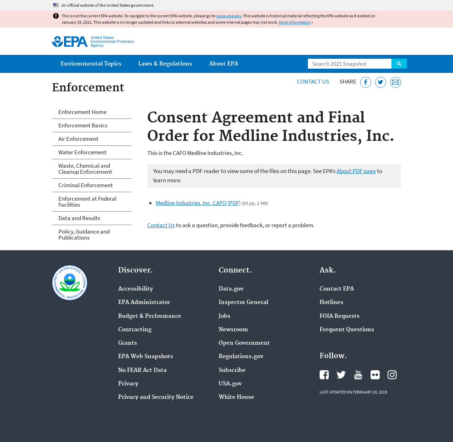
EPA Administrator (144, 302)
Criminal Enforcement (85, 185)
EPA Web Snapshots (145, 357)
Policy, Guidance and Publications (84, 234)
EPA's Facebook (324, 374)
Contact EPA (337, 289)
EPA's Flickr (375, 374)
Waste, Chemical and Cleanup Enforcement (85, 169)
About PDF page (356, 171)
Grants (127, 343)
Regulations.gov (241, 357)
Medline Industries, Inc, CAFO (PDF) (198, 203)
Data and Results (79, 218)
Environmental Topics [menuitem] (91, 64)
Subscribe (232, 370)
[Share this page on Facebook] (365, 82)
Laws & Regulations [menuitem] (165, 64)
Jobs (224, 316)
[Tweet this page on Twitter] (380, 82)
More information (295, 22)
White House (236, 397)
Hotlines (331, 302)
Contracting (134, 330)
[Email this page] (395, 82)
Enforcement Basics (83, 125)
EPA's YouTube (358, 374)
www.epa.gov (228, 15)
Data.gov (231, 289)
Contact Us (313, 81)
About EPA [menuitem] (223, 64)
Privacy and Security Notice (156, 397)
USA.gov (230, 384)
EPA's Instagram (392, 374)
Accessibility (135, 289)
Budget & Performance (149, 316)
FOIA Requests (340, 316)
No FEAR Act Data (142, 370)
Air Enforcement (78, 139)
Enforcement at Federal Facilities (87, 201)
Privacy (128, 384)
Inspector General (243, 302)
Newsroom (233, 330)
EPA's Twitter (341, 374)
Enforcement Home (82, 112)
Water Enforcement (82, 152)
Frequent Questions (347, 330)
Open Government (244, 343)
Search (399, 64)
